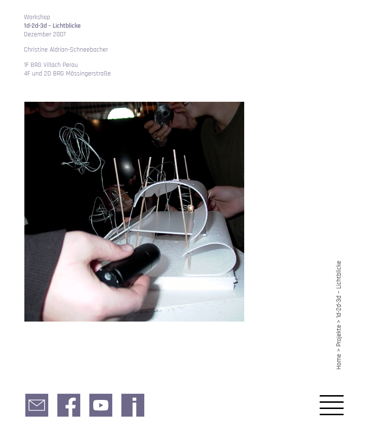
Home (339, 361)
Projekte (339, 336)
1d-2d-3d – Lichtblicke (339, 289)
